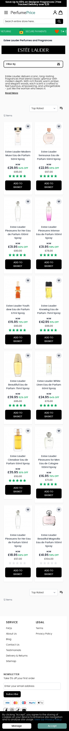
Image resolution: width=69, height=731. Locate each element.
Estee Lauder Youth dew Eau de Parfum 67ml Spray (18, 309)
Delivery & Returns (17, 656)
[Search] (59, 21)
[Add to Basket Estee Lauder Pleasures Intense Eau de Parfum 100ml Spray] (49, 264)
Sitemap (11, 661)
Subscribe (12, 694)
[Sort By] (44, 108)
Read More (11, 93)
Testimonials (13, 650)
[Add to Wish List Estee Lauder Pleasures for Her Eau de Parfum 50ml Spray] (28, 509)
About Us (11, 634)
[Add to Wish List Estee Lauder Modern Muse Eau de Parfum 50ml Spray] (28, 126)
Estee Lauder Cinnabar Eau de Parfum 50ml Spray (18, 460)
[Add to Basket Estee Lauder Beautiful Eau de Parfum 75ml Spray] (18, 415)
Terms (39, 628)
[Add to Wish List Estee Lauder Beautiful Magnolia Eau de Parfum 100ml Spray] (59, 509)
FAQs (9, 628)
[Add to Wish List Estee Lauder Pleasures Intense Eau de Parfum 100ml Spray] (59, 201)
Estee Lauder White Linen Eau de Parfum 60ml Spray (49, 385)
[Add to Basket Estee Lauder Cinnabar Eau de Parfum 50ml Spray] (18, 490)
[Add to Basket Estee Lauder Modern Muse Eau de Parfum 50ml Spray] (18, 185)
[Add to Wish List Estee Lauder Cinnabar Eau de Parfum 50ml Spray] (28, 431)
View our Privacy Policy (48, 719)
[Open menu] (6, 12)
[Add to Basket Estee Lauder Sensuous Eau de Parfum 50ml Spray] (49, 185)
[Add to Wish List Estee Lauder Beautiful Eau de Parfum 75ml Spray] (28, 355)
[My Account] (55, 12)
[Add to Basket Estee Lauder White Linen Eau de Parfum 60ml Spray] (49, 415)
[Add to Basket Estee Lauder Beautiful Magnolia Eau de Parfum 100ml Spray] (49, 572)
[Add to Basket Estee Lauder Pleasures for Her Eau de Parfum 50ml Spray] (18, 572)
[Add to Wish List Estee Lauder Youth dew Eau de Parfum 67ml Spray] (28, 280)
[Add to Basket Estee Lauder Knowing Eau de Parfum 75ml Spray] (49, 339)
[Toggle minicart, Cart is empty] (60, 12)
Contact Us (12, 645)
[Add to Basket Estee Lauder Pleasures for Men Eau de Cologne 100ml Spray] (49, 493)
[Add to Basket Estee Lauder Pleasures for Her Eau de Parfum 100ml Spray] (18, 264)
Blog (8, 639)
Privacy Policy (44, 634)
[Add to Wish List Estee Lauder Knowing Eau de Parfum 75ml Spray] (59, 280)
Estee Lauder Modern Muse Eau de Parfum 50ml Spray (18, 155)
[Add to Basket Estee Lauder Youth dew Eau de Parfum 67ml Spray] (18, 339)
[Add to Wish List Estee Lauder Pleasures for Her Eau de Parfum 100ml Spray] (28, 201)
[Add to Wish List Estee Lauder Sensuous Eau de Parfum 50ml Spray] (59, 126)
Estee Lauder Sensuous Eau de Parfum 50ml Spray (49, 155)
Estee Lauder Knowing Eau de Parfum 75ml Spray (49, 309)
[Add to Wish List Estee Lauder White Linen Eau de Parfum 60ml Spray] (59, 355)
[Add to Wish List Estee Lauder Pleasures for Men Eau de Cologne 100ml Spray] (59, 431)
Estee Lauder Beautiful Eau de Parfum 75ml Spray (18, 385)
